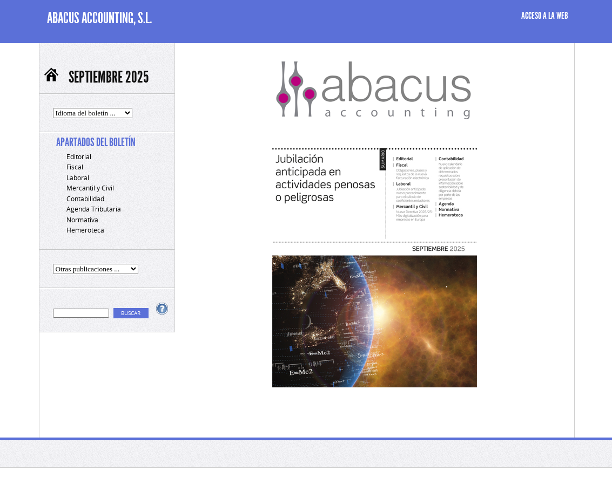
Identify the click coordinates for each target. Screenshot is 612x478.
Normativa (82, 220)
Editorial (78, 157)
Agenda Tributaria (93, 209)
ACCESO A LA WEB (544, 16)
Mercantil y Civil (90, 188)
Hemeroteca (85, 230)
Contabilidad (85, 199)
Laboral (77, 178)
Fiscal (74, 167)
